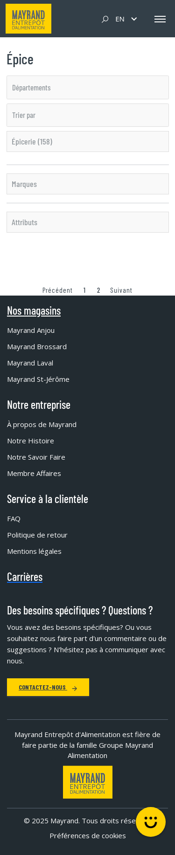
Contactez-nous (48, 687)
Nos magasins (34, 310)
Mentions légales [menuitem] (34, 551)
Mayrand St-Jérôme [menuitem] (38, 379)
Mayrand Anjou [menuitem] (31, 330)
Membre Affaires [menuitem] (34, 473)
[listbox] (88, 87)
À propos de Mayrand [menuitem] (42, 424)
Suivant (121, 290)
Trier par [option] (23, 114)
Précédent (57, 290)
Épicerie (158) (32, 141)
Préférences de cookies (87, 835)
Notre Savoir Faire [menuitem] (36, 457)
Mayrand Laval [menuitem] (30, 362)
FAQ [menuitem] (14, 518)
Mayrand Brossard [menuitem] (37, 346)
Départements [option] (31, 87)
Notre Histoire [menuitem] (30, 440)
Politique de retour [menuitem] (37, 534)
